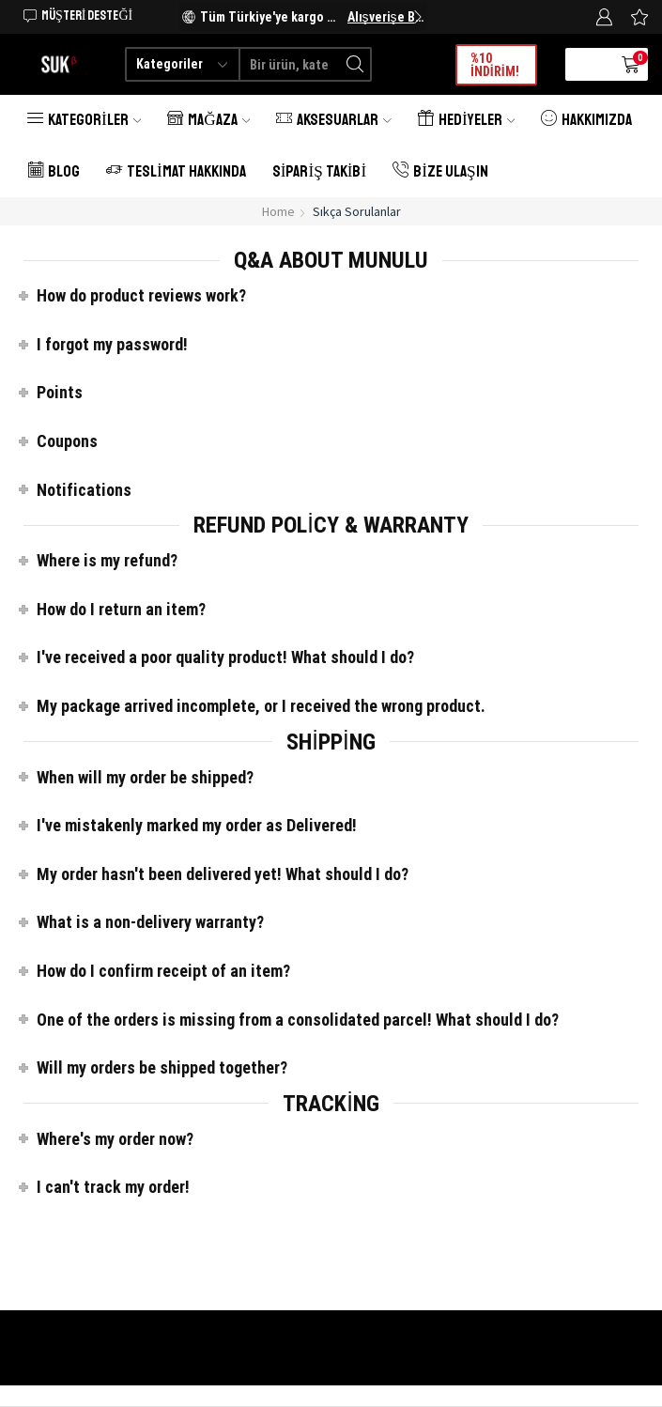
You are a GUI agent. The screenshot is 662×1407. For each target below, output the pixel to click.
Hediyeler (466, 120)
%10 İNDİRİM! (494, 65)
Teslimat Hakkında (176, 171)
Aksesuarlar (334, 120)
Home (278, 211)
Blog (53, 171)
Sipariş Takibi (319, 171)
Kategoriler (84, 120)
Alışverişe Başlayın (385, 16)
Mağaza (208, 120)
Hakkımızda (586, 120)
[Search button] (354, 64)
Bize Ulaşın (440, 171)
